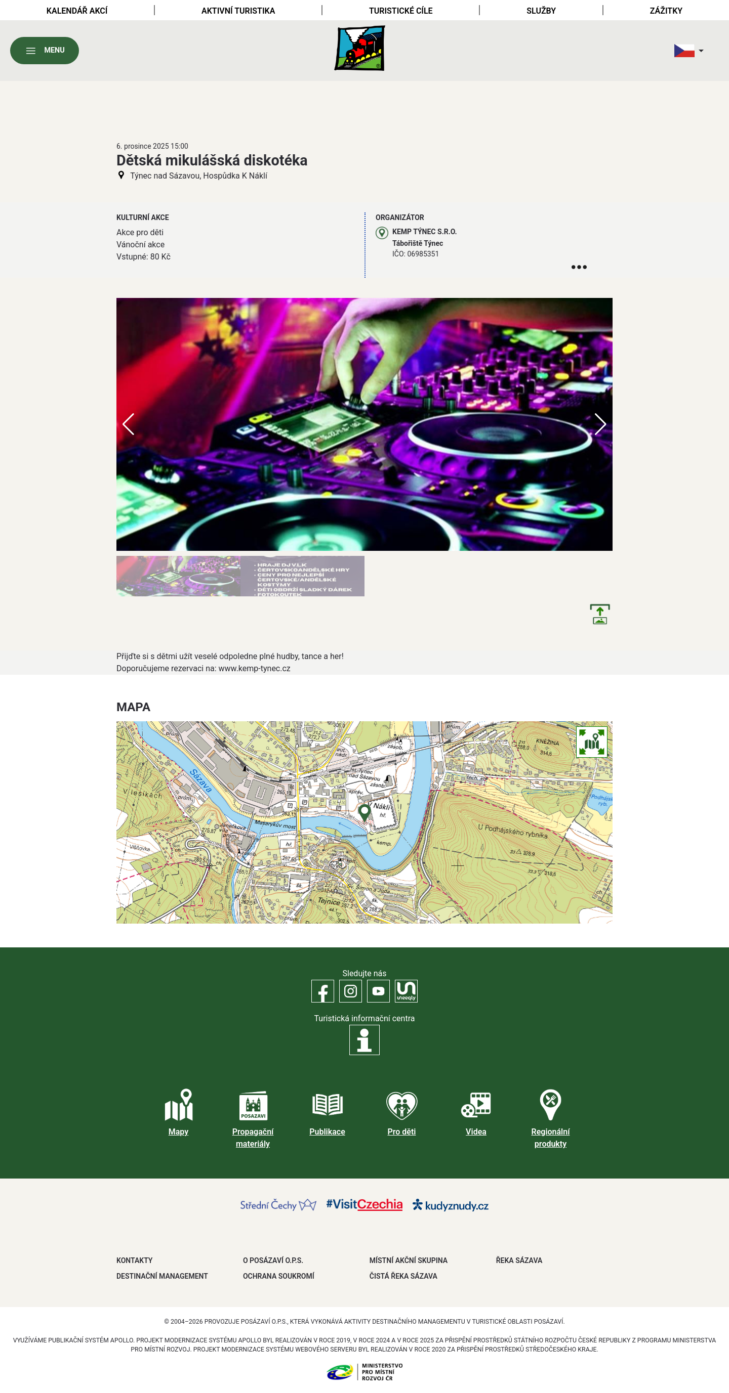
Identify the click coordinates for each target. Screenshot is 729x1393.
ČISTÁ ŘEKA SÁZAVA (403, 1276)
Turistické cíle (401, 11)
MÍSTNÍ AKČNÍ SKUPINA (409, 1260)
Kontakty (134, 1260)
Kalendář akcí (77, 11)
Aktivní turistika (238, 11)
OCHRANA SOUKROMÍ (278, 1276)
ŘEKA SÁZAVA (519, 1260)
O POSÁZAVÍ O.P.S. (273, 1260)
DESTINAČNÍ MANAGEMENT (162, 1276)
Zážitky (666, 11)
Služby (541, 11)
